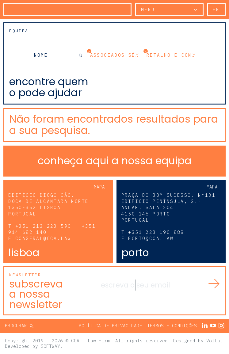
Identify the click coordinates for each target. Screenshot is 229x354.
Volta (213, 341)
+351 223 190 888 (156, 232)
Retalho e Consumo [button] (171, 55)
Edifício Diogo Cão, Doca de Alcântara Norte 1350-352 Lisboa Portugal (48, 204)
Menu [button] (148, 9)
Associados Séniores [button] (114, 55)
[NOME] (56, 55)
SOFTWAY (50, 346)
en (216, 9)
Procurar (17, 326)
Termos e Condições (172, 326)
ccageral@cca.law (43, 238)
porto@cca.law (151, 238)
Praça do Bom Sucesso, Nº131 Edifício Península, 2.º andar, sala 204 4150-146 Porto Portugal (168, 207)
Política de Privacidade (110, 326)
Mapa (99, 187)
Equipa (18, 30)
